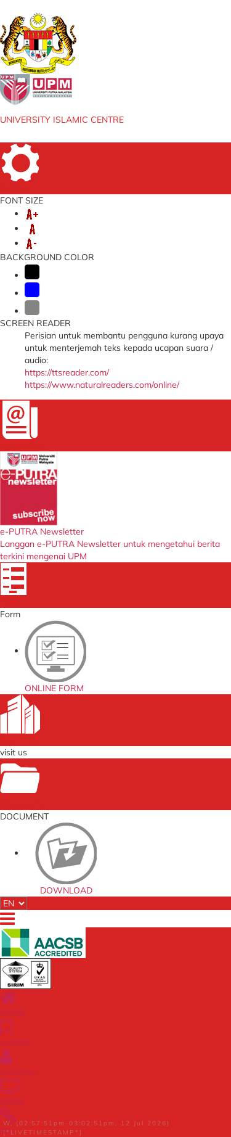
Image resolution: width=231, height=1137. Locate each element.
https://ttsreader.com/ (67, 372)
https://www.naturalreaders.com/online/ (102, 384)
